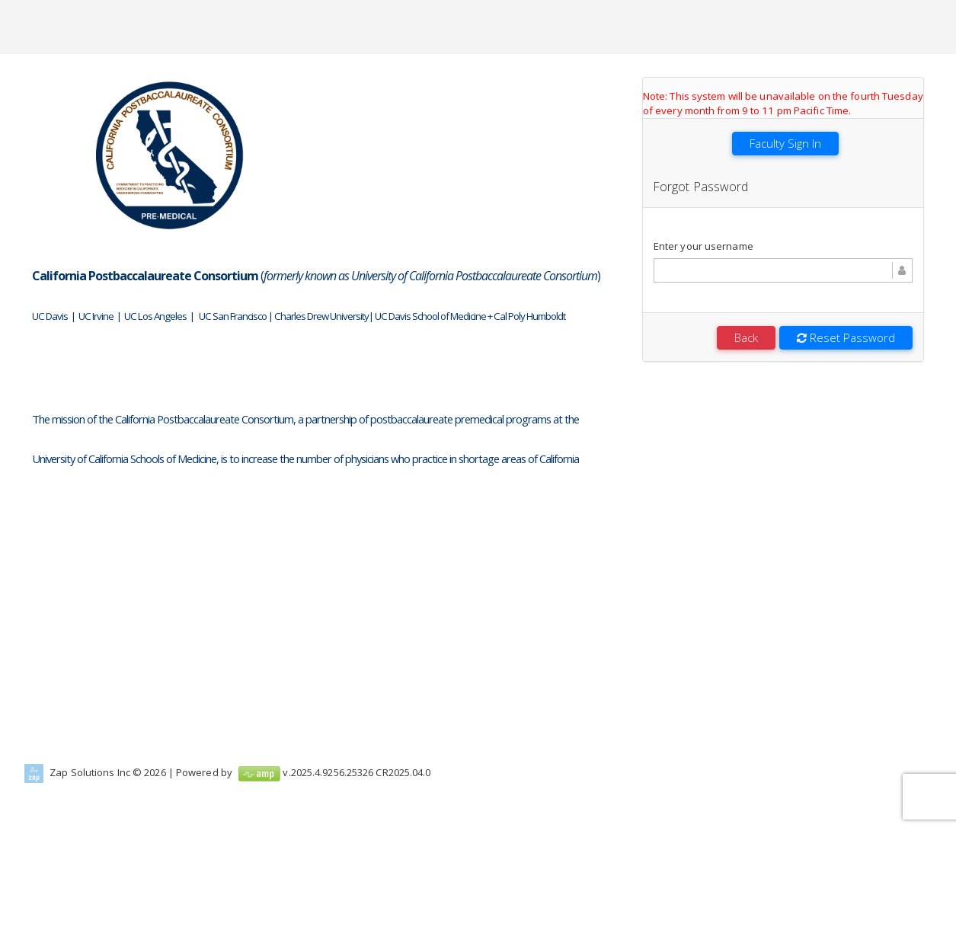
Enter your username (703, 246)
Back (746, 337)
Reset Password (846, 337)
